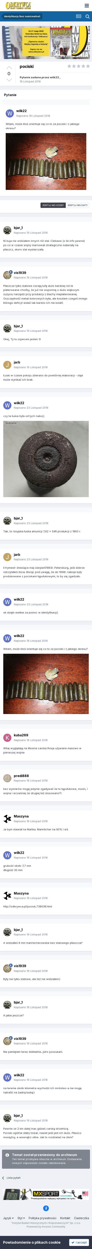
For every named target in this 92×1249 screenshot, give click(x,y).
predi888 (21, 776)
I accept (79, 1242)
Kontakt (65, 1218)
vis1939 (20, 273)
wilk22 (54, 77)
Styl (21, 1218)
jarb (17, 362)
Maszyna (21, 816)
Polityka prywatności (42, 1218)
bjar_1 (18, 228)
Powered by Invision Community (46, 1226)
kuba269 (21, 735)
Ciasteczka (81, 1218)
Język (8, 1218)
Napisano (33, 115)
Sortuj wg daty (78, 205)
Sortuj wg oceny (53, 205)
